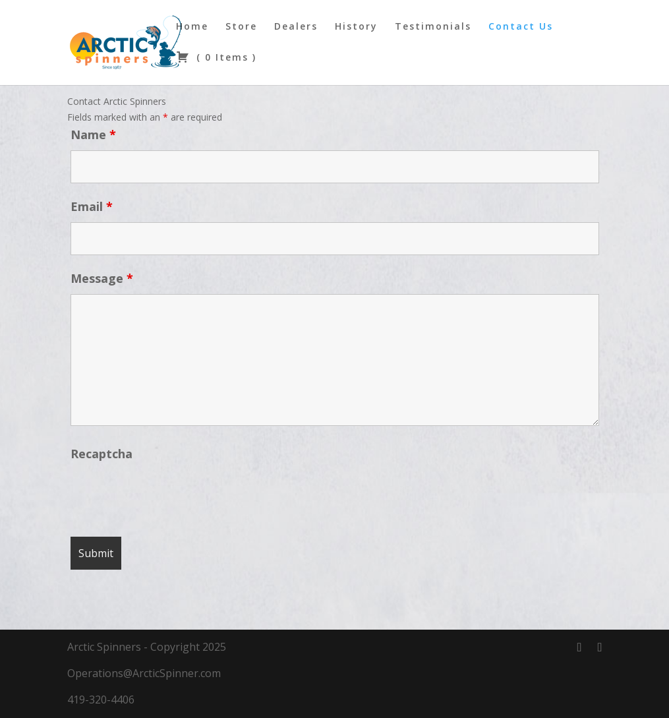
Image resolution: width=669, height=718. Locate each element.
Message (102, 278)
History (356, 27)
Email (92, 206)
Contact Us (520, 27)
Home (192, 27)
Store (241, 27)
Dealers (296, 27)
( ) (216, 58)
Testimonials (433, 27)
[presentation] (171, 494)
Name (93, 134)
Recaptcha (101, 454)
